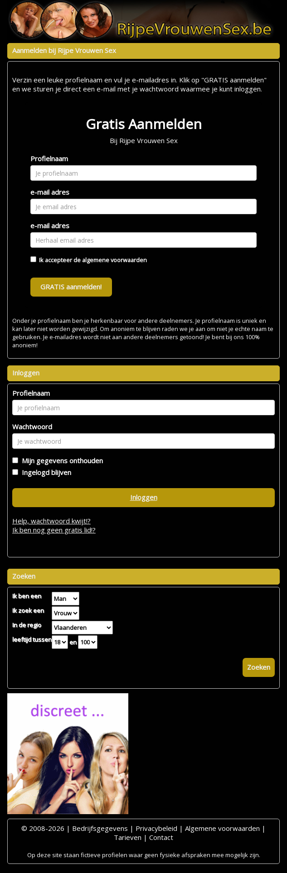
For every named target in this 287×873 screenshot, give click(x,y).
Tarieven (127, 837)
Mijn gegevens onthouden (60, 460)
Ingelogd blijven (44, 472)
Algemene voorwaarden (222, 828)
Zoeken (258, 667)
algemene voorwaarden (114, 260)
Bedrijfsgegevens (100, 828)
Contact (161, 837)
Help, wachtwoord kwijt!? (51, 520)
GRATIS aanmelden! (71, 286)
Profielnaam (49, 158)
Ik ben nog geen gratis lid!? (54, 529)
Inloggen (143, 497)
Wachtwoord (32, 426)
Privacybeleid (156, 828)
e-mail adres (49, 192)
